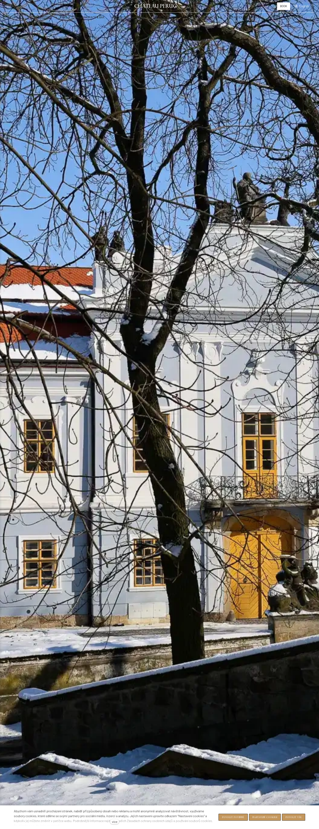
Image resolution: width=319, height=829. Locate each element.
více (114, 822)
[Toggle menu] (9, 5)
